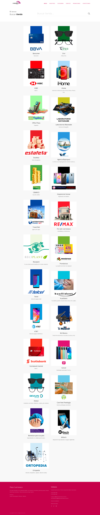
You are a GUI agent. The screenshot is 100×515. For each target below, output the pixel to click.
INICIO (45, 3)
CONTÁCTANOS (86, 3)
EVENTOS (68, 3)
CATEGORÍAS (60, 3)
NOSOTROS (52, 3)
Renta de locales (54, 503)
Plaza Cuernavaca (16, 487)
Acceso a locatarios (55, 501)
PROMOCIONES (76, 3)
